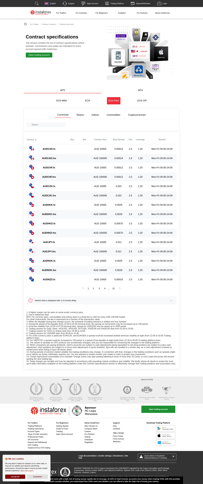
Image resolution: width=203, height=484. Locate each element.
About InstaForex (162, 13)
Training (59, 431)
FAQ (115, 426)
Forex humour (118, 439)
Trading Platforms (35, 426)
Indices (95, 115)
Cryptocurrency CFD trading (39, 448)
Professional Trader (35, 437)
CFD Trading (33, 445)
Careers (88, 431)
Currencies (63, 114)
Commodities (113, 115)
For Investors (81, 13)
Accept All (15, 477)
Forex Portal (118, 436)
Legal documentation (87, 456)
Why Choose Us (91, 426)
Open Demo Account (64, 434)
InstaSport (89, 440)
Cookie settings (105, 456)
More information (27, 471)
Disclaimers (118, 456)
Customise (37, 477)
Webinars (117, 441)
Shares (80, 115)
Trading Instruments (36, 429)
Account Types (34, 431)
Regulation (89, 442)
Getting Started (62, 426)
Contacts (116, 429)
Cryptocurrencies (137, 115)
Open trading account (158, 409)
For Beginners (102, 13)
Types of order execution (38, 434)
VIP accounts (33, 440)
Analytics (122, 13)
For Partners (142, 13)
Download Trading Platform (158, 423)
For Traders (61, 13)
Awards (87, 437)
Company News (91, 429)
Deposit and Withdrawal (37, 442)
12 (113, 288)
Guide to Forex (62, 429)
